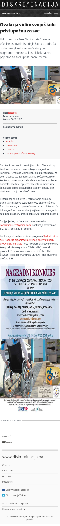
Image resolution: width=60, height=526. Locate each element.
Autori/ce (6, 476)
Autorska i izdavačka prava (15, 503)
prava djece (11, 149)
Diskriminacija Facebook (17, 489)
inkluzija (10, 141)
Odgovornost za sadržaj (13, 509)
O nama (6, 465)
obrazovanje (12, 145)
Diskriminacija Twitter (16, 495)
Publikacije (7, 481)
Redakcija (13, 112)
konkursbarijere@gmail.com (15, 225)
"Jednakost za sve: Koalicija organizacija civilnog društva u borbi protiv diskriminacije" (29, 240)
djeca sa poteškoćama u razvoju (21, 153)
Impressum (7, 470)
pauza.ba (30, 519)
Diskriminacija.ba (11, 13)
